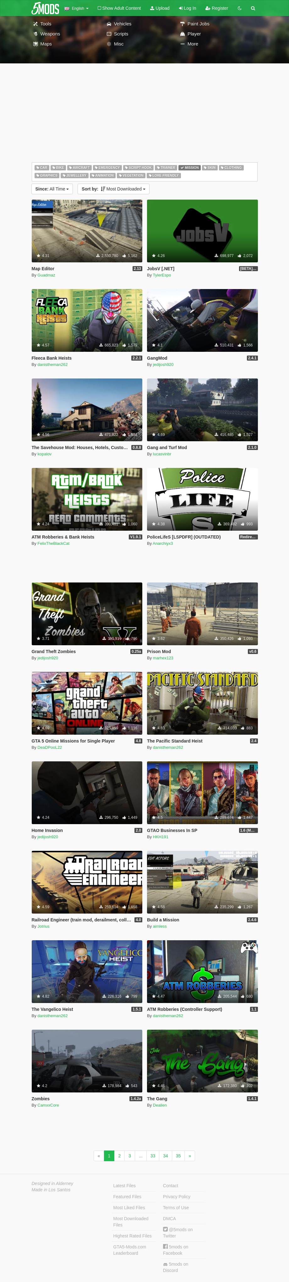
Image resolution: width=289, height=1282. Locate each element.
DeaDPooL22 (49, 747)
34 (165, 1155)
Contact (170, 1185)
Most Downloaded (113, 188)
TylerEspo (162, 275)
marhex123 (163, 658)
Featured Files (127, 1196)
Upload (159, 8)
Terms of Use (176, 1207)
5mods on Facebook (175, 1250)
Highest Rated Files (132, 1235)
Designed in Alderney (53, 1183)
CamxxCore (48, 1105)
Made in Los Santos (51, 1189)
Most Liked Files (129, 1207)
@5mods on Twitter (178, 1232)
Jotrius (43, 926)
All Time (52, 188)
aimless (160, 926)
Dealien (160, 1105)
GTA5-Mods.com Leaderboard (129, 1250)
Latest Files (124, 1185)
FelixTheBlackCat (53, 543)
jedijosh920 (163, 364)
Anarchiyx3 (163, 543)
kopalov (44, 454)
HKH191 (160, 836)
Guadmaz (46, 275)
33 (152, 1155)
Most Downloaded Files (131, 1221)
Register (216, 8)
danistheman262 (52, 364)
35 (178, 1155)
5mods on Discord (175, 1267)
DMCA (169, 1218)
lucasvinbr (162, 454)
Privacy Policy (176, 1196)
